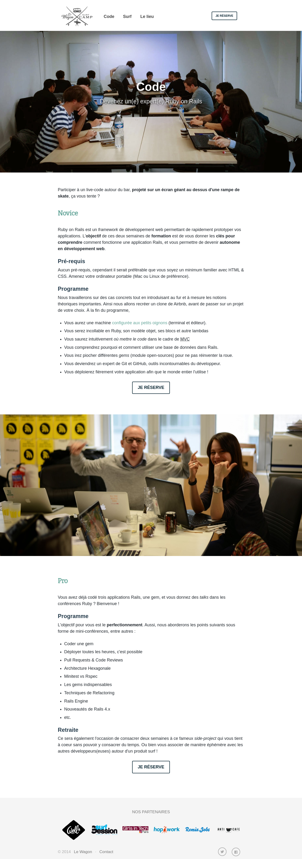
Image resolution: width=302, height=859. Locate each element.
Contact (106, 852)
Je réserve (224, 15)
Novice (68, 213)
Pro (63, 581)
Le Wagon (83, 852)
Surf (127, 16)
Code (109, 16)
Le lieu (147, 16)
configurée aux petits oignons (139, 322)
